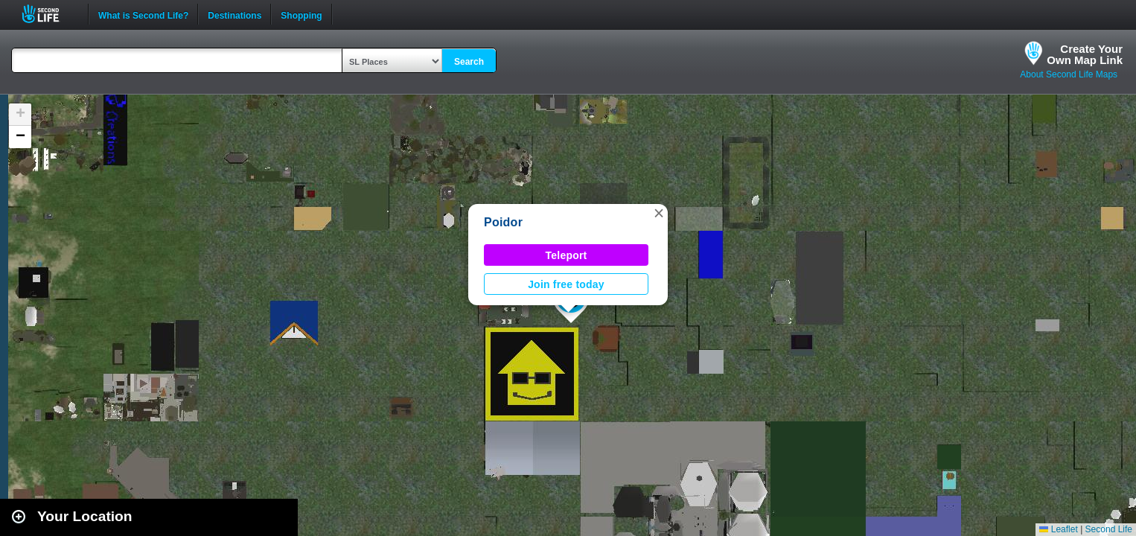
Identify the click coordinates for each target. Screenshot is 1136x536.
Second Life (49, 14)
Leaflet (1058, 529)
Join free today (566, 284)
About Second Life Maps (1068, 74)
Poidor (503, 222)
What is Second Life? (143, 14)
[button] (659, 213)
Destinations (234, 14)
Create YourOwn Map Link (1085, 54)
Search (469, 62)
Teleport (566, 255)
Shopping (301, 14)
